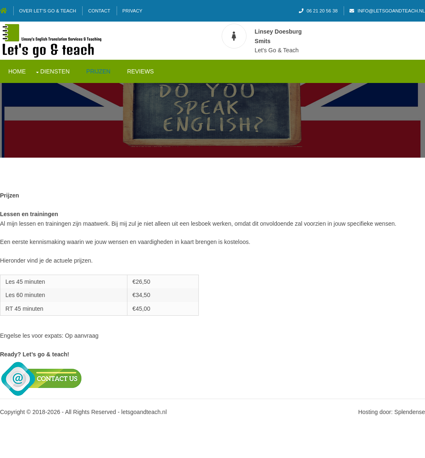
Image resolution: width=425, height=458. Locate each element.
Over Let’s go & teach (47, 10)
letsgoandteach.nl (144, 412)
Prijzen (98, 71)
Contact (99, 10)
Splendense (409, 412)
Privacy (132, 10)
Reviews (140, 71)
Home (17, 71)
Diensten (55, 71)
